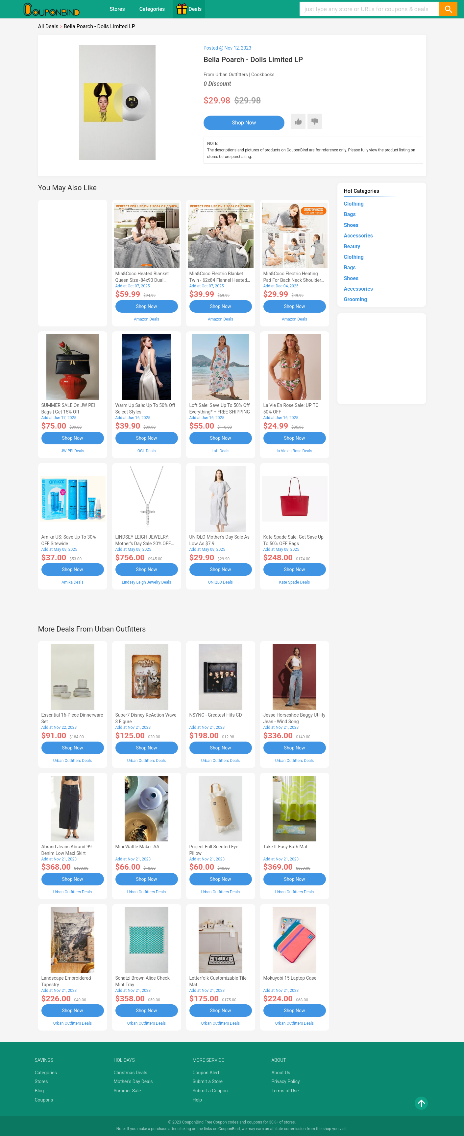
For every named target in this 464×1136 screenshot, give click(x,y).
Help (197, 1100)
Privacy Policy (286, 1081)
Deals (189, 9)
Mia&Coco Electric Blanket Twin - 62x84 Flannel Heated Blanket (218, 280)
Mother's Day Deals (133, 1081)
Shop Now (244, 123)
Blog (39, 1090)
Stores (117, 9)
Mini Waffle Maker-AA (137, 846)
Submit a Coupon (210, 1090)
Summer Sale (127, 1090)
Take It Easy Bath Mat (285, 846)
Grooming (355, 299)
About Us (281, 1072)
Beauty (352, 246)
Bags (350, 214)
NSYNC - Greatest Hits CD (215, 715)
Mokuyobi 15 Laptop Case (290, 978)
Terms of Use (285, 1090)
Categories (152, 9)
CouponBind (229, 1128)
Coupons (44, 1100)
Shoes (351, 225)
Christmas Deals (130, 1072)
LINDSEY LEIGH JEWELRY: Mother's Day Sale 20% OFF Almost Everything (143, 543)
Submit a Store (208, 1081)
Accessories (358, 236)
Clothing (354, 204)
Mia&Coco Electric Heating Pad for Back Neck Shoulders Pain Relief (293, 280)
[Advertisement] (72, 262)
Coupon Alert (206, 1072)
